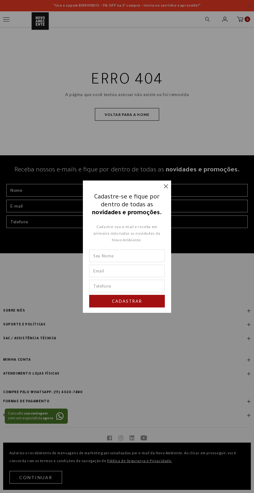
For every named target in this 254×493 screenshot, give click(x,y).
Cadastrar (127, 301)
